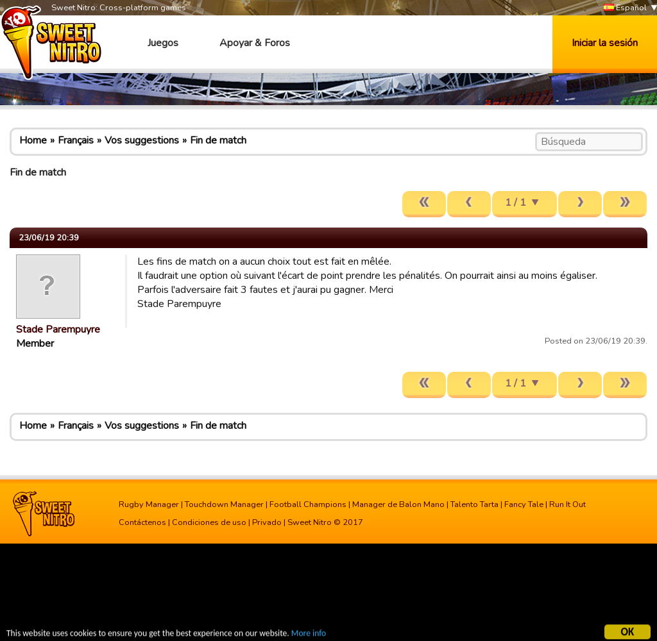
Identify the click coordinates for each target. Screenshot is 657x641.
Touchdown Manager (224, 504)
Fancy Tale (523, 504)
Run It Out (567, 504)
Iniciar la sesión (605, 43)
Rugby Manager (149, 504)
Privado (267, 522)
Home (33, 140)
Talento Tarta (474, 504)
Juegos (163, 43)
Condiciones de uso (209, 522)
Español (625, 8)
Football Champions (307, 504)
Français (76, 140)
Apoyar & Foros (254, 43)
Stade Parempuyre (58, 329)
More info (308, 634)
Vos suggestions (142, 140)
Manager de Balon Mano (398, 504)
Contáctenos (142, 522)
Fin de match (218, 140)
